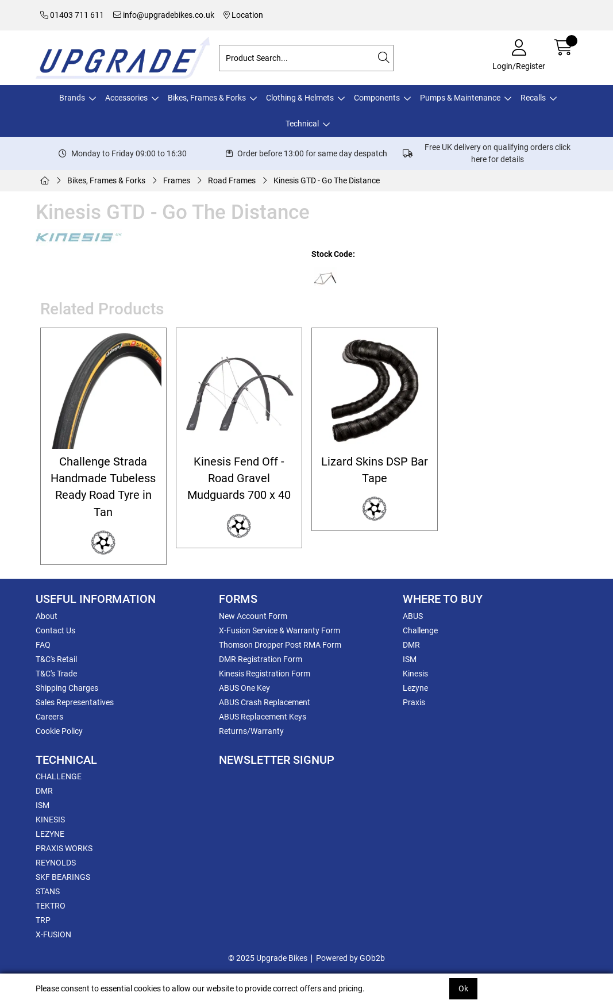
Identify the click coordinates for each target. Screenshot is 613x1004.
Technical (302, 123)
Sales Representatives (75, 702)
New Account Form (253, 616)
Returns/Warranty (251, 731)
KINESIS (50, 819)
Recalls (533, 97)
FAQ (43, 644)
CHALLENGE (59, 776)
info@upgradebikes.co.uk (163, 15)
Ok (463, 988)
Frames (176, 180)
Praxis (414, 702)
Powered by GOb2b (350, 958)
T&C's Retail (56, 659)
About (46, 616)
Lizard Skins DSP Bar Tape (374, 470)
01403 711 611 (72, 15)
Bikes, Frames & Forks (207, 97)
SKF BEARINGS (63, 877)
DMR (411, 644)
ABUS (413, 616)
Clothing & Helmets (300, 97)
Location (243, 15)
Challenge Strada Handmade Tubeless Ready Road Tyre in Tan (103, 487)
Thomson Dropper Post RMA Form (280, 644)
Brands (72, 97)
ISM (410, 659)
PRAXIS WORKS (64, 848)
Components (377, 97)
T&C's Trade (56, 673)
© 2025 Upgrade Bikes (267, 958)
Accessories (126, 97)
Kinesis (415, 673)
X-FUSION (53, 934)
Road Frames (232, 180)
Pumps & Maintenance (460, 97)
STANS (48, 891)
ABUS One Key (244, 688)
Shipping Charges (67, 688)
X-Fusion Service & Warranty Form (279, 630)
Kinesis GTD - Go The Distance (326, 180)
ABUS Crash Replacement (264, 702)
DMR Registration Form (260, 659)
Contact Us (55, 630)
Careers (49, 716)
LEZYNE (50, 833)
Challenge (420, 630)
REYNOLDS (56, 862)
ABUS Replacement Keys (262, 716)
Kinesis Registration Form (264, 673)
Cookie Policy (59, 731)
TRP (43, 920)
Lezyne (415, 688)
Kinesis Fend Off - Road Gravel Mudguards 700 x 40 (239, 478)
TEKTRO (50, 905)
